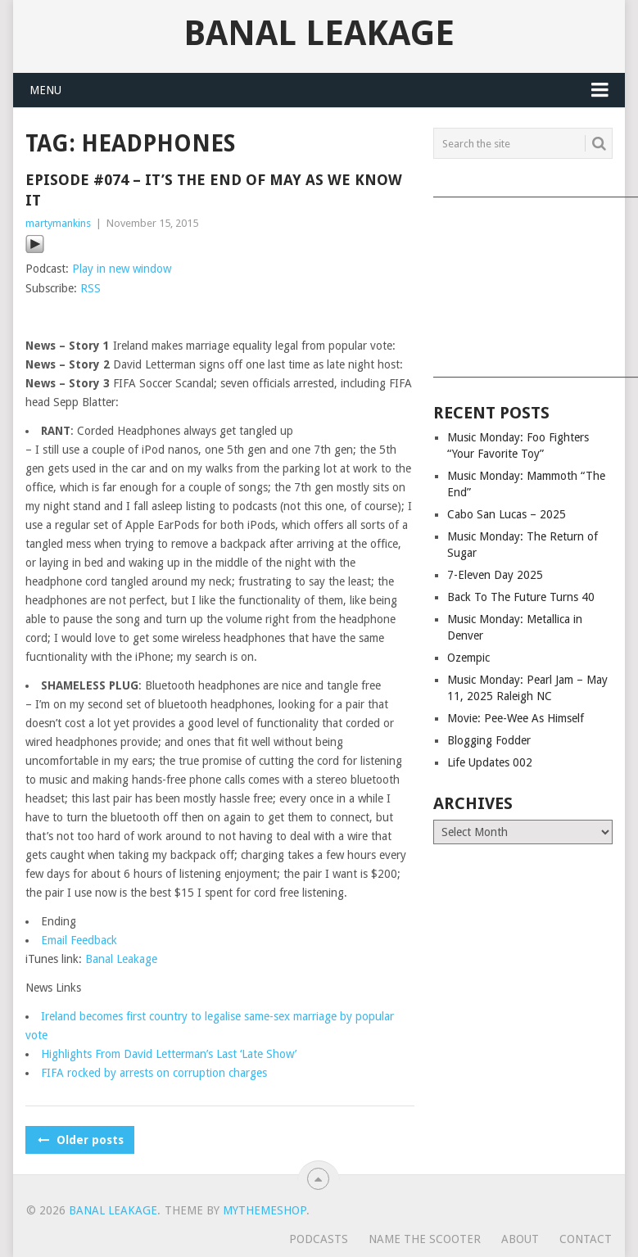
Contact (585, 1239)
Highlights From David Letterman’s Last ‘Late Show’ (168, 1053)
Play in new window (121, 268)
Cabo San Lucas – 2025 (506, 514)
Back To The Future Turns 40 (521, 597)
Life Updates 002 (489, 762)
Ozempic (468, 657)
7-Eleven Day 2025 (495, 574)
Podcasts (318, 1239)
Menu (45, 90)
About (520, 1239)
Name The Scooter (425, 1239)
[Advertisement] (522, 282)
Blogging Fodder (489, 740)
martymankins (58, 223)
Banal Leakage (319, 33)
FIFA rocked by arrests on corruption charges (154, 1072)
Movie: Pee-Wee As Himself (515, 718)
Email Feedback (79, 940)
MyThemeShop (264, 1210)
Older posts (80, 1139)
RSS (90, 288)
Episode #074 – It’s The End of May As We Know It (213, 190)
